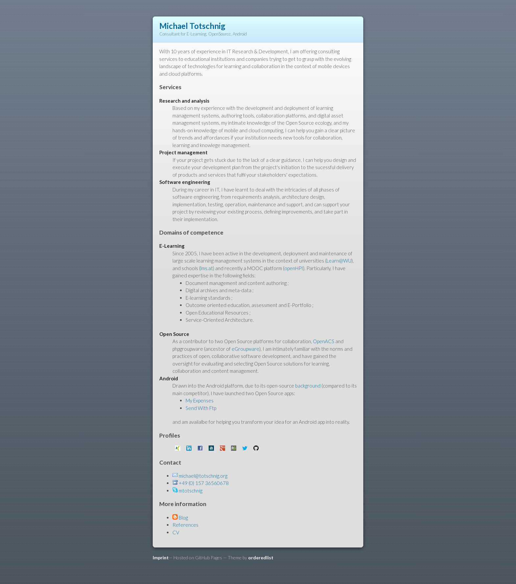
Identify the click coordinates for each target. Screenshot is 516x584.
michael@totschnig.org (203, 476)
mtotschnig (190, 491)
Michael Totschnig (192, 26)
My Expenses (200, 400)
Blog (183, 518)
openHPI (293, 268)
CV (175, 532)
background (308, 386)
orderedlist (260, 557)
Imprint (161, 557)
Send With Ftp (201, 408)
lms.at (206, 268)
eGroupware (245, 349)
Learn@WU (338, 261)
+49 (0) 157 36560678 (204, 483)
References (185, 525)
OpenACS (324, 341)
